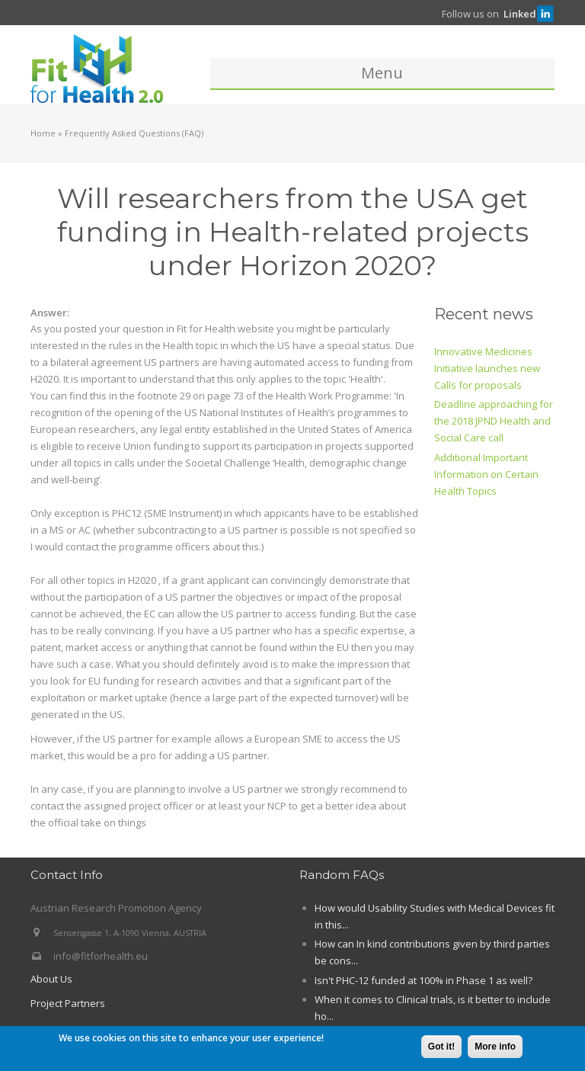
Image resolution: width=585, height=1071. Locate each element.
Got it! (441, 1047)
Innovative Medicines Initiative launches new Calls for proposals (487, 368)
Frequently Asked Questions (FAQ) (134, 133)
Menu (382, 73)
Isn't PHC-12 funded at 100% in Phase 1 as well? (423, 980)
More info (495, 1047)
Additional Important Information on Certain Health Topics (486, 474)
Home (43, 133)
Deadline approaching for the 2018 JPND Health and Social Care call (493, 420)
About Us (51, 979)
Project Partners (67, 1003)
